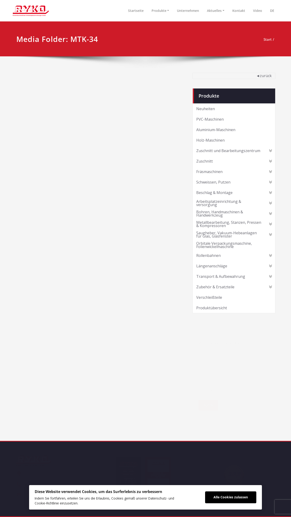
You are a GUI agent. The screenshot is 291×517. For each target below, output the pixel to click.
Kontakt (238, 10)
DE (272, 10)
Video (257, 10)
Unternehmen (188, 10)
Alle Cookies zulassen (230, 497)
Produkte (159, 10)
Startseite (136, 10)
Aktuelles (214, 10)
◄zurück (264, 75)
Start (268, 39)
